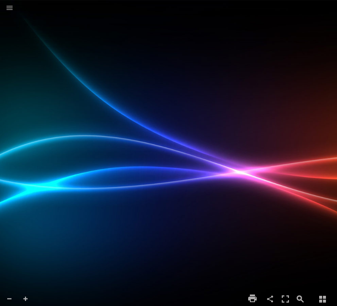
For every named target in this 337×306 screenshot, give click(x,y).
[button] (9, 8)
